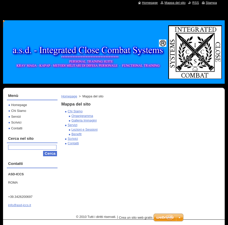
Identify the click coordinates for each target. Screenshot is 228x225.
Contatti (73, 143)
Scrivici (73, 139)
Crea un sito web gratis (136, 217)
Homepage (69, 96)
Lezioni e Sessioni (84, 129)
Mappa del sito (174, 3)
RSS (195, 3)
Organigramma (82, 116)
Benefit (76, 134)
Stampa (211, 3)
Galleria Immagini (84, 120)
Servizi (72, 125)
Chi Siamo (75, 111)
